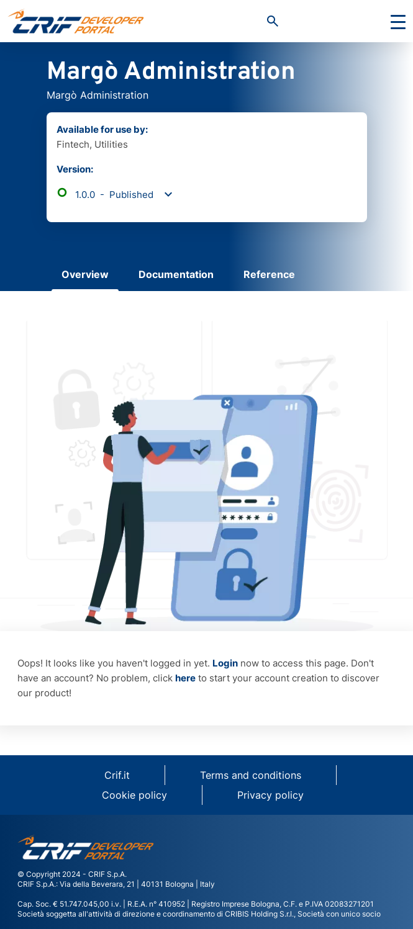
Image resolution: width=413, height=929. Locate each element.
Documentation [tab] (176, 274)
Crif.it (117, 775)
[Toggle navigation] (398, 21)
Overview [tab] (85, 274)
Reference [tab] (269, 274)
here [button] (185, 678)
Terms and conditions (250, 775)
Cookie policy (134, 795)
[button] (272, 21)
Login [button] (225, 663)
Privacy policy (270, 795)
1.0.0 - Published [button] (105, 194)
